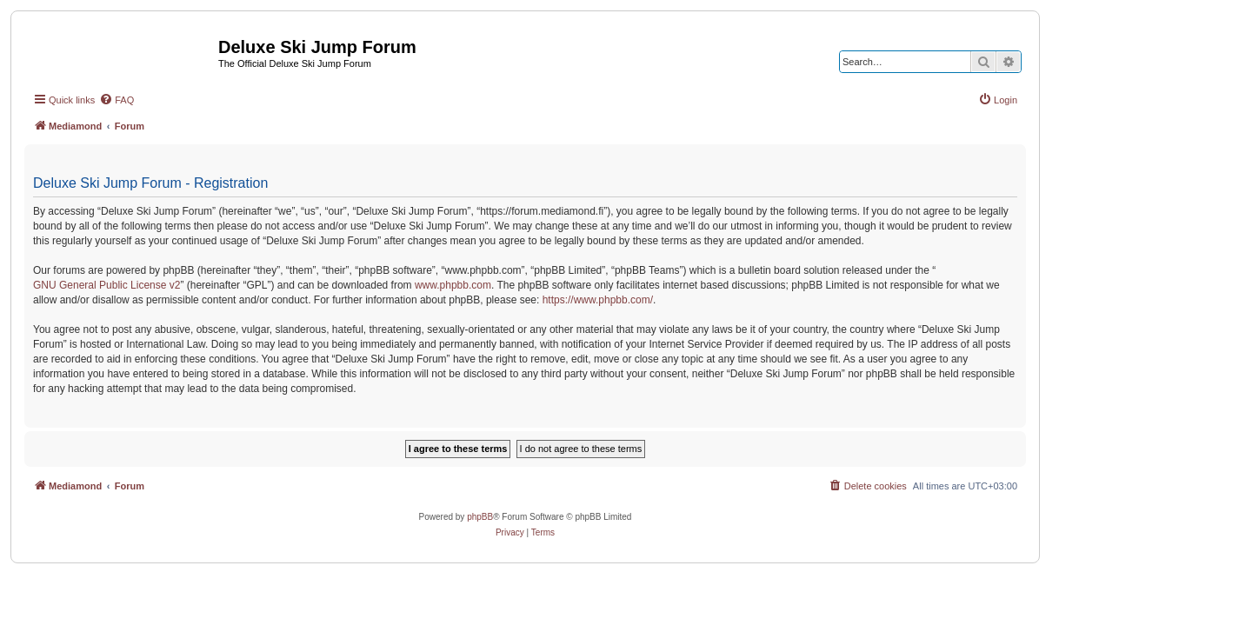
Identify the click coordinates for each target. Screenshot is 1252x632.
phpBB (480, 517)
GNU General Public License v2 (106, 285)
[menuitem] (116, 100)
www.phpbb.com (453, 285)
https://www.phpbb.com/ (598, 300)
